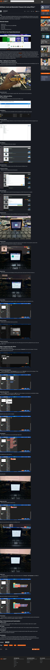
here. (21, 56)
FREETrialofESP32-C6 (21, 645)
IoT (15, 645)
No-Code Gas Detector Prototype (44, 53)
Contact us (28, 661)
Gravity (11, 645)
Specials (41, 661)
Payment (15, 665)
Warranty (15, 661)
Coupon (41, 662)
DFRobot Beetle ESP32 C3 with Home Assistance (45, 40)
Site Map (28, 662)
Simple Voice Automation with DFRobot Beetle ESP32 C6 (45, 27)
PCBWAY (8, 49)
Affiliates (41, 659)
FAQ (14, 666)
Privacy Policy (16, 662)
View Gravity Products (45, 77)
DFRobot (5, 645)
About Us (15, 659)
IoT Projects (43, 78)
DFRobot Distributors (30, 659)
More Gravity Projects (45, 76)
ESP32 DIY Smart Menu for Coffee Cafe (44, 66)
